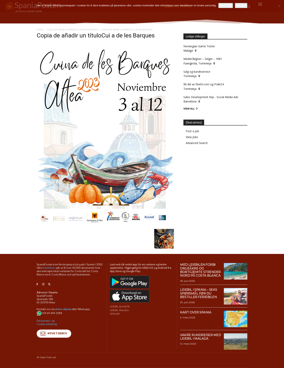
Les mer (241, 5)
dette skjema (63, 309)
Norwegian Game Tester (199, 46)
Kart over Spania (195, 312)
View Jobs (192, 137)
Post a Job (192, 131)
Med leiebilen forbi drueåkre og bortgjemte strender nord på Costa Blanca (200, 270)
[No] (279, 6)
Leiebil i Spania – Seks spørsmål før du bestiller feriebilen (198, 293)
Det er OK (225, 5)
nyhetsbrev (49, 267)
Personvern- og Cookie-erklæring (47, 322)
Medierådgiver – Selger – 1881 (202, 59)
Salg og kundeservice (196, 71)
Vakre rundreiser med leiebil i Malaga (200, 336)
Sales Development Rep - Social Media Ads (210, 97)
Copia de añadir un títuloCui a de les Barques (72, 29)
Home (40, 29)
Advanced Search (197, 143)
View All (189, 108)
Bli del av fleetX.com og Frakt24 (203, 84)
